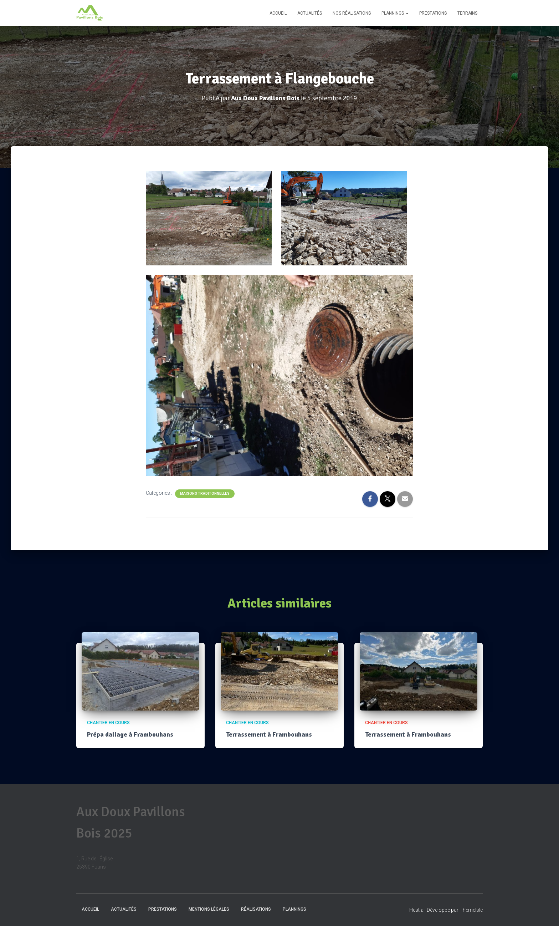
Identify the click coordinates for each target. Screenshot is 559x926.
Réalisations (256, 909)
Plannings (395, 13)
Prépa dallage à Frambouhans (130, 734)
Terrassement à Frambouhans (269, 734)
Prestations (433, 13)
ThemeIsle (471, 910)
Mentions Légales (209, 909)
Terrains (467, 13)
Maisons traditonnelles (205, 493)
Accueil (278, 13)
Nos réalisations (352, 13)
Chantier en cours (108, 722)
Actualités (309, 13)
